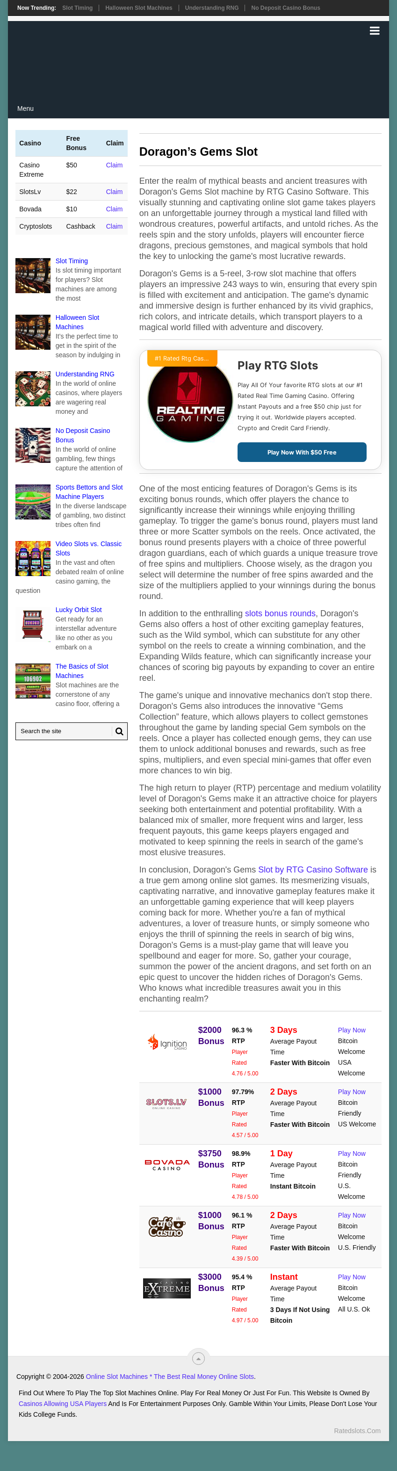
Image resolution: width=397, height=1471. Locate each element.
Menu (25, 108)
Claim (114, 165)
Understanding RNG (212, 8)
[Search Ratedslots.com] (71, 731)
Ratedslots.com (357, 1431)
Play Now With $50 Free (302, 452)
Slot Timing (77, 8)
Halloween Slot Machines (138, 8)
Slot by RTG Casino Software (313, 869)
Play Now (352, 1030)
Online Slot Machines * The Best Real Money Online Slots (170, 1376)
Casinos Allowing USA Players (63, 1403)
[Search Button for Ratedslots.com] (118, 731)
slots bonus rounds (280, 613)
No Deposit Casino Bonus (285, 8)
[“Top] (198, 1358)
